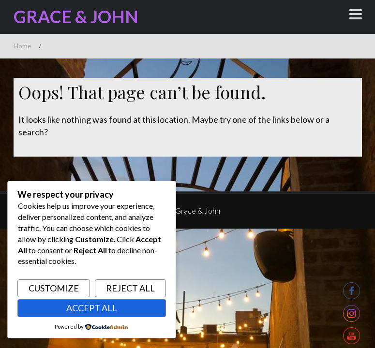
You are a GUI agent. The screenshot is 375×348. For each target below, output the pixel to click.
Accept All (91, 308)
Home (22, 46)
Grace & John (75, 16)
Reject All (130, 288)
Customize (54, 288)
